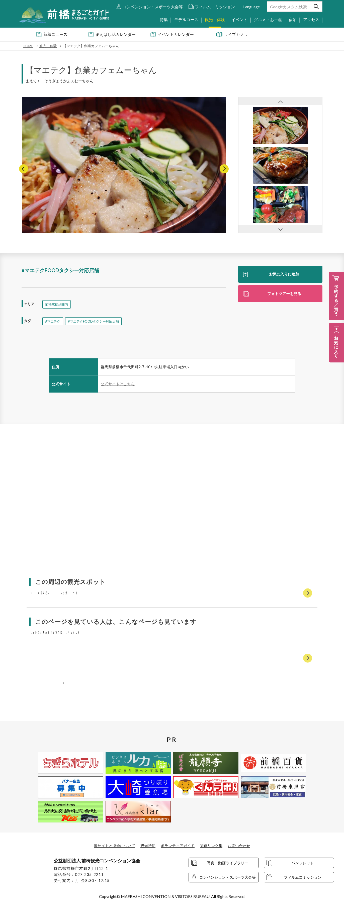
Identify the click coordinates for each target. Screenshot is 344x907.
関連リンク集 (213, 845)
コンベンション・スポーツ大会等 (153, 6)
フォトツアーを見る (284, 293)
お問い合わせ (243, 845)
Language (251, 6)
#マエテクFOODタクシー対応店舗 (96, 321)
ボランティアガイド (178, 845)
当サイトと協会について (111, 845)
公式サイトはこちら (118, 384)
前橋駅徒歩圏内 (57, 304)
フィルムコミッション (215, 6)
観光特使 (147, 845)
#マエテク (53, 321)
